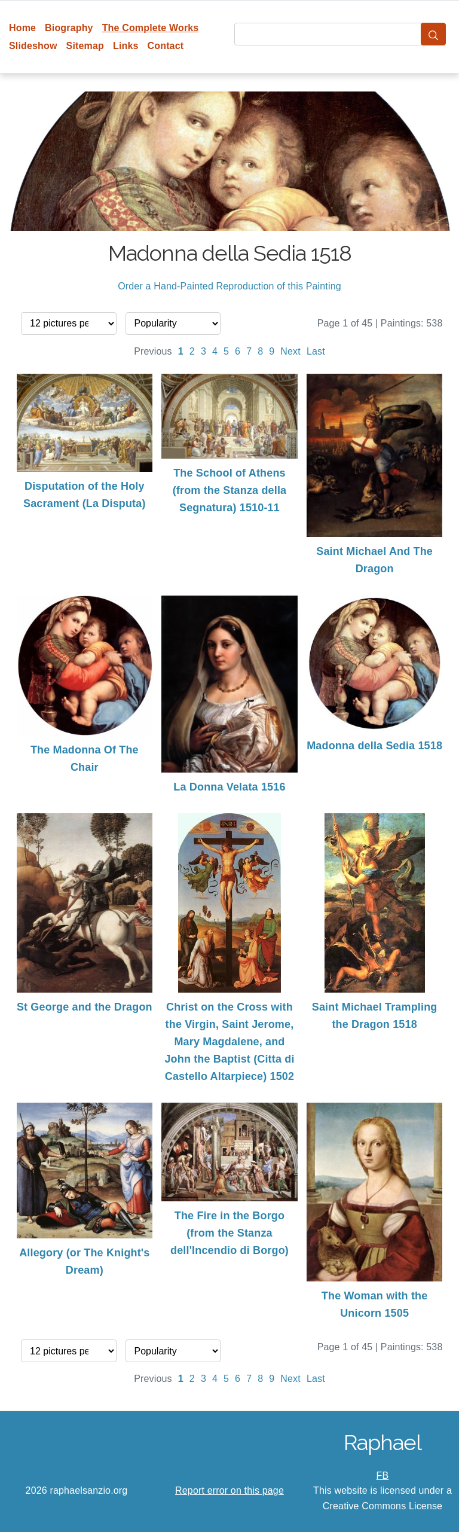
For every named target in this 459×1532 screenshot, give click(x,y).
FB (383, 1475)
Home (22, 28)
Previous (153, 351)
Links (126, 46)
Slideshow (33, 46)
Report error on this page (229, 1490)
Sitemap (85, 46)
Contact (166, 46)
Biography (69, 28)
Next (290, 351)
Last (316, 351)
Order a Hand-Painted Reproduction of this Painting (229, 286)
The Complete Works (150, 28)
